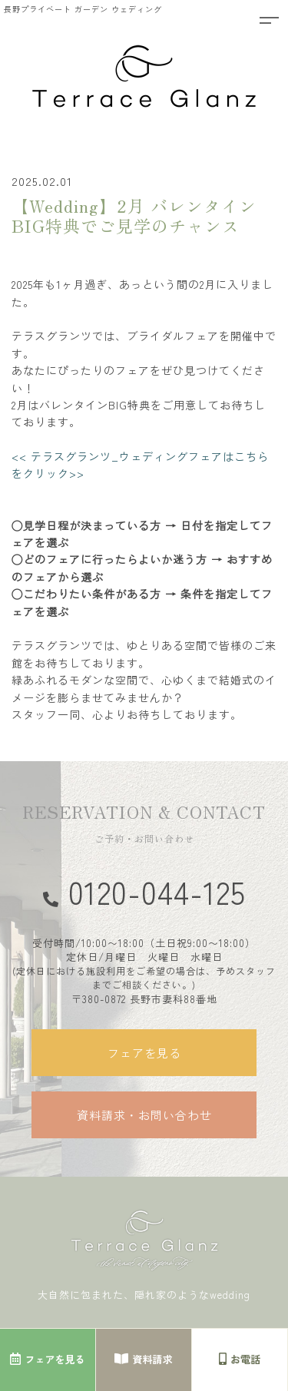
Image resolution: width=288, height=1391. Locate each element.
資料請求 (143, 1359)
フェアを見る (144, 1053)
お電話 (239, 1359)
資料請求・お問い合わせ (144, 1115)
